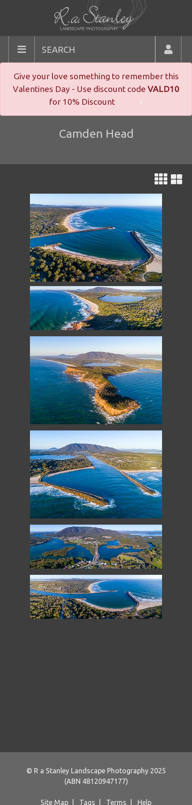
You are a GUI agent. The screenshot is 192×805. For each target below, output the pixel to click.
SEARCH (58, 49)
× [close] (141, 102)
